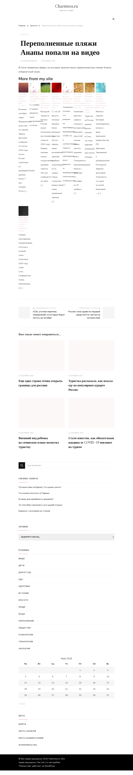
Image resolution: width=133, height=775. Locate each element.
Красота (25, 35)
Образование (26, 625)
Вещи (22, 563)
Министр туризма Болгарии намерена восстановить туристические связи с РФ (101, 100)
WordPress (50, 770)
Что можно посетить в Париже (34, 497)
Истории (24, 598)
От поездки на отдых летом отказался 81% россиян (23, 98)
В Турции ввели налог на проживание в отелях (34, 97)
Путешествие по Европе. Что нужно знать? (40, 491)
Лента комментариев (31, 743)
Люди (22, 611)
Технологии (26, 646)
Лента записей (27, 736)
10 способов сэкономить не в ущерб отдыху (40, 509)
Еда (21, 584)
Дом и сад (25, 577)
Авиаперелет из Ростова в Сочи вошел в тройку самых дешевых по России (23, 223)
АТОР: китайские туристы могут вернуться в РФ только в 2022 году (45, 100)
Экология (24, 653)
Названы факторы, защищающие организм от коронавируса (67, 98)
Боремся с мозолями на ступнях (34, 515)
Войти (22, 729)
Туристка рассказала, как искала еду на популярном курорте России (90, 384)
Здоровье (24, 591)
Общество (25, 632)
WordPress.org (28, 749)
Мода (22, 618)
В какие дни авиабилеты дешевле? (36, 503)
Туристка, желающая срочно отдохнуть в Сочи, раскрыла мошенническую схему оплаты (90, 101)
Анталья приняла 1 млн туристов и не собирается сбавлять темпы (56, 100)
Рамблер (33, 61)
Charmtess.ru (66, 6)
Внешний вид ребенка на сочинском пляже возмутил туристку (40, 442)
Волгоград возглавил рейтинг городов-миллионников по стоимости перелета (79, 100)
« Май (22, 708)
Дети (21, 570)
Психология (26, 639)
